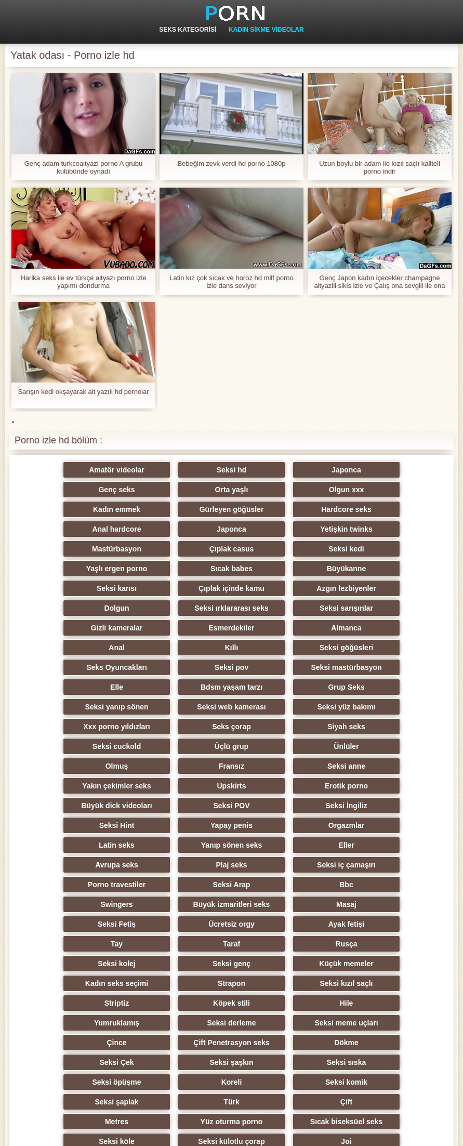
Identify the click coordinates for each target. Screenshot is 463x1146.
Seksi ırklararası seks (282, 568)
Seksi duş (180, 983)
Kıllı (79, 608)
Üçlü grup (384, 667)
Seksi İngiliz (180, 726)
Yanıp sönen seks (282, 746)
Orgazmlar (79, 746)
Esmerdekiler (181, 588)
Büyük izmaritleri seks (384, 786)
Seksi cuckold (282, 667)
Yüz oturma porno (79, 963)
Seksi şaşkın (384, 904)
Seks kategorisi (187, 29)
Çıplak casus (180, 529)
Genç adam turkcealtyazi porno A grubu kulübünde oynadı (83, 167)
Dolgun (180, 568)
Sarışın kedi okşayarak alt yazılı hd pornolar (83, 392)
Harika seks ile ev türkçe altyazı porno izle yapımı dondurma (83, 281)
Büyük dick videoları (384, 707)
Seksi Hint (282, 726)
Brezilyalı (384, 1042)
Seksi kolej (384, 825)
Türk (180, 944)
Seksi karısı (282, 549)
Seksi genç (79, 845)
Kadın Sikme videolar (266, 29)
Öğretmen (384, 1003)
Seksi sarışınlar (384, 568)
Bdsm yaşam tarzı (282, 628)
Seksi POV (79, 726)
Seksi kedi (282, 529)
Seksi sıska (79, 924)
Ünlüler (79, 687)
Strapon (384, 845)
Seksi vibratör (79, 1042)
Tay (79, 825)
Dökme (180, 904)
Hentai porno (282, 1023)
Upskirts (180, 707)
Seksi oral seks (180, 1023)
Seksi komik (384, 924)
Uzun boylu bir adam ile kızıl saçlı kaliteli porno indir (379, 167)
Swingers (282, 786)
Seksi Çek (282, 904)
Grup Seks (384, 628)
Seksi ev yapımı (282, 983)
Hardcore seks (79, 509)
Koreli (282, 924)
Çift (282, 944)
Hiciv (78, 1003)
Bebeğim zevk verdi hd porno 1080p (231, 163)
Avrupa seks (78, 766)
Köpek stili (282, 865)
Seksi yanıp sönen (79, 647)
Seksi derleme (180, 884)
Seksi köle (282, 963)
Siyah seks (180, 667)
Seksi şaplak (79, 944)
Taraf (180, 825)
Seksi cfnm (181, 1003)
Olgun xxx (181, 489)
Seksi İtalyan (79, 1023)
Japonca (282, 470)
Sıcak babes (79, 549)
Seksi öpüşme (180, 924)
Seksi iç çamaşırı (282, 766)
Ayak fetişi (384, 805)
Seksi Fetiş (181, 805)
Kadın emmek (282, 489)
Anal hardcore (180, 509)
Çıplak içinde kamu (384, 549)
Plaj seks (180, 766)
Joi (79, 983)
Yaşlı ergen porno (384, 529)
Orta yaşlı (79, 489)
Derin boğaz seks (384, 1023)
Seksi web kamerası (180, 647)
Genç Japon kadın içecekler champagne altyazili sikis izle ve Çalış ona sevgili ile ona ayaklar (379, 281)
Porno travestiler (384, 766)
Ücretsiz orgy (282, 805)
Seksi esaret (282, 1003)
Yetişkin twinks (384, 509)
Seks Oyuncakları (282, 608)
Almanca (282, 588)
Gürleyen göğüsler (384, 489)
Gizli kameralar (79, 588)
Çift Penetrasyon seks (79, 904)
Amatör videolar (79, 470)
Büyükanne (180, 549)
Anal (384, 588)
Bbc (180, 786)
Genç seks (384, 470)
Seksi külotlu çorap (384, 963)
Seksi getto (282, 1042)
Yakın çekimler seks (78, 707)
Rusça (282, 825)
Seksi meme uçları (282, 884)
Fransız (282, 687)
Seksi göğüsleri (180, 608)
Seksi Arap (79, 786)
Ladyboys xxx (180, 1042)
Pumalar (384, 983)
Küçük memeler (180, 845)
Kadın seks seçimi (282, 845)
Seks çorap (78, 667)
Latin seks (180, 746)
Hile (384, 865)
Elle (180, 628)
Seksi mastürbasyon (79, 628)
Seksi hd (181, 470)
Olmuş (180, 687)
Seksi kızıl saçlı (78, 865)
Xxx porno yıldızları (384, 647)
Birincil (434, 1132)
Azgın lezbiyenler (78, 568)
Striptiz (180, 865)
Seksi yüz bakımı (282, 647)
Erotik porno (282, 707)
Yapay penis (384, 726)
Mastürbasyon (78, 529)
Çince (384, 884)
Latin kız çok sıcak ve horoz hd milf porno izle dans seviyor (231, 281)
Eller (384, 746)
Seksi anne (384, 687)
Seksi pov (384, 608)
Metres (384, 944)
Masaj (79, 805)
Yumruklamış (78, 884)
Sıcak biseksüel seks (180, 963)
